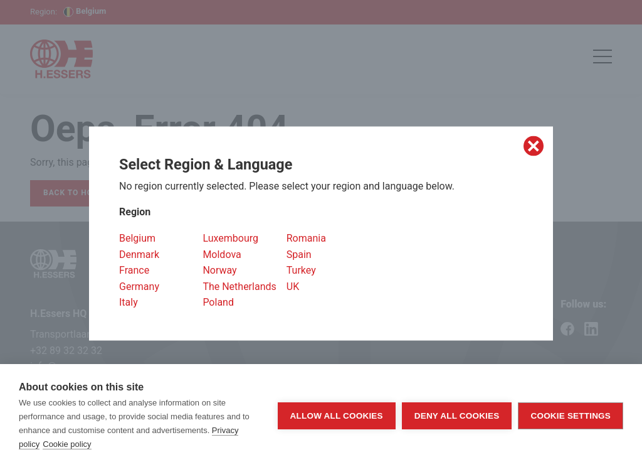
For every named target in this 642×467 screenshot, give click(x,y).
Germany (139, 286)
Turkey (301, 270)
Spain (299, 254)
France (134, 270)
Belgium (137, 238)
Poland (218, 302)
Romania (306, 238)
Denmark (139, 254)
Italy (128, 302)
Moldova (222, 254)
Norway (219, 270)
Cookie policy (67, 444)
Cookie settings (570, 416)
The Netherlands (239, 286)
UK (293, 286)
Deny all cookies (457, 416)
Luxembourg (230, 238)
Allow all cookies (336, 416)
